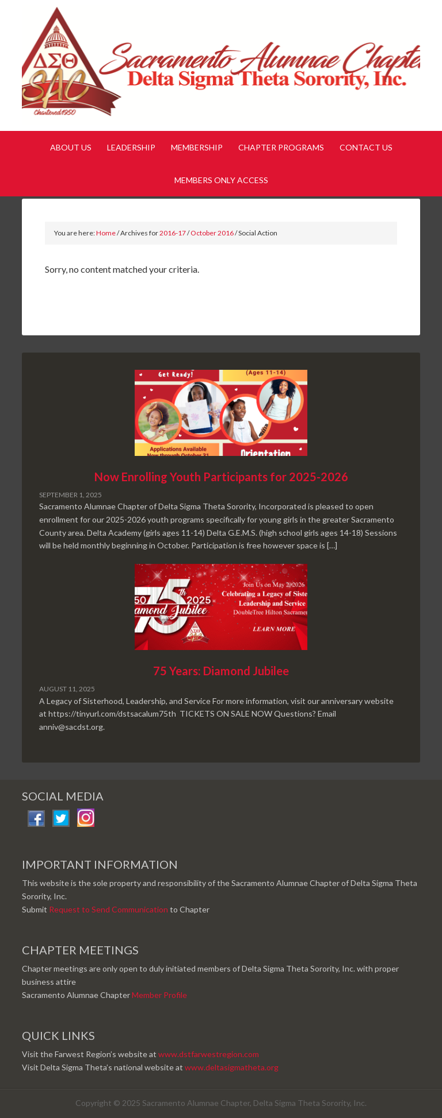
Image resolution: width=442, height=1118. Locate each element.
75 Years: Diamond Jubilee (221, 671)
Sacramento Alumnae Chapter (221, 68)
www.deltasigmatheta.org (232, 1067)
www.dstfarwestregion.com (208, 1054)
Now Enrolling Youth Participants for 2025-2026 (221, 476)
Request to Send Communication (108, 909)
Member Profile (159, 995)
